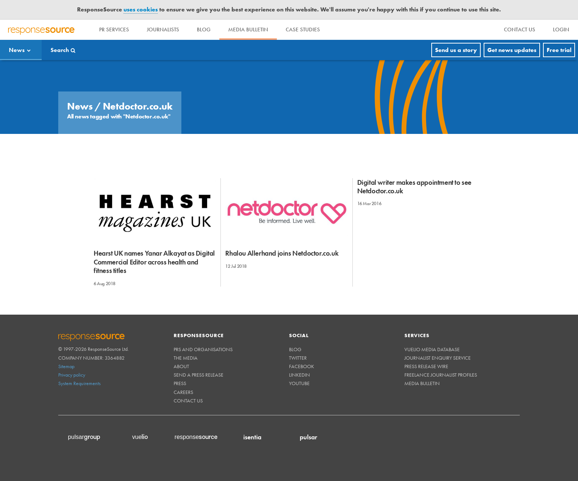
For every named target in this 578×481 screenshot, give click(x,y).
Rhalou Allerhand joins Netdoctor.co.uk (281, 253)
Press (180, 383)
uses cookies (140, 9)
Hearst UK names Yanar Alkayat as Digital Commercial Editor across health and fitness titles (154, 262)
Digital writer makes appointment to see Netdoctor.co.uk (414, 186)
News (17, 50)
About (181, 366)
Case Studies (303, 29)
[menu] (519, 30)
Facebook (301, 366)
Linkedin (299, 374)
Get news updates (511, 50)
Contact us (188, 400)
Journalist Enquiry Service (437, 357)
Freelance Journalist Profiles (440, 374)
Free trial (559, 50)
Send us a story (456, 50)
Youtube (299, 383)
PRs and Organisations (203, 349)
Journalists (163, 29)
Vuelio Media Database (432, 349)
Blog (203, 29)
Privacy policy (71, 374)
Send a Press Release (198, 374)
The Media (186, 357)
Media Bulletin (248, 29)
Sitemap (66, 366)
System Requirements (79, 383)
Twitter (298, 357)
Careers (183, 392)
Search (60, 50)
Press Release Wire (426, 366)
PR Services (114, 29)
